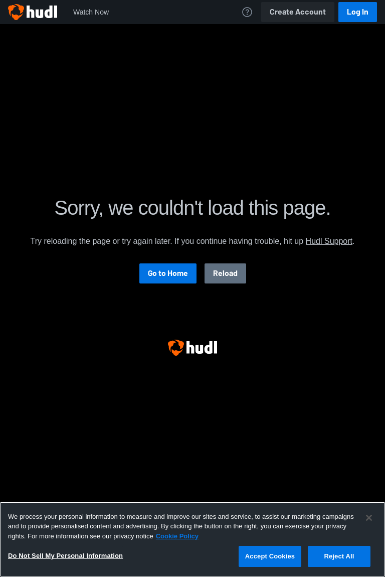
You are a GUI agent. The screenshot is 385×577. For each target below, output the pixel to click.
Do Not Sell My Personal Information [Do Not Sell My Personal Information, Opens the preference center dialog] (65, 555)
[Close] (369, 518)
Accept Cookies (270, 556)
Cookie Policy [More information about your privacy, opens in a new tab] (177, 536)
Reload (225, 273)
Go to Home (168, 273)
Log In (357, 12)
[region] (192, 539)
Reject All (339, 556)
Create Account (298, 12)
